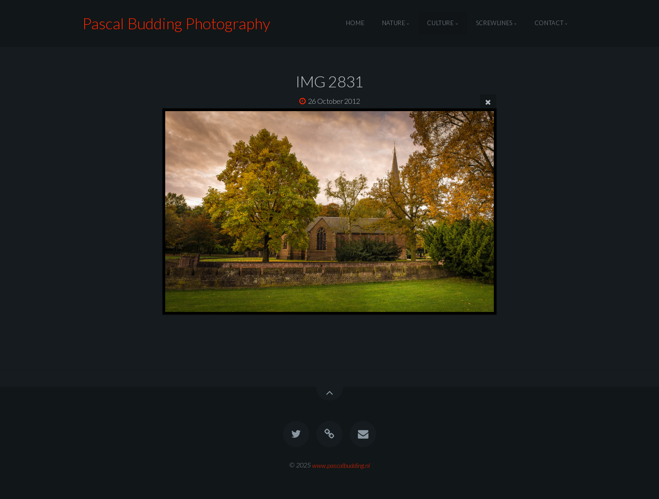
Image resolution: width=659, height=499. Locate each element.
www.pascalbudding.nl (341, 465)
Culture (440, 23)
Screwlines (494, 23)
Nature (393, 23)
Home (355, 23)
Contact (549, 23)
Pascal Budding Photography (176, 23)
